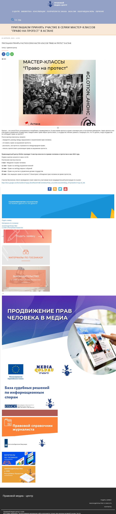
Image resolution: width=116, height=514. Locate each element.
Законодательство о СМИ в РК (100, 503)
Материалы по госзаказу (10, 223)
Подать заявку (6, 220)
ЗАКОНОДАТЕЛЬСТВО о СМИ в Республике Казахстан (12, 227)
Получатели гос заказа (57, 11)
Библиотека (26, 11)
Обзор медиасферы (86, 11)
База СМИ (72, 11)
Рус (19, 20)
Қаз (16, 20)
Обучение (100, 11)
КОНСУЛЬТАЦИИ (39, 11)
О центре (16, 11)
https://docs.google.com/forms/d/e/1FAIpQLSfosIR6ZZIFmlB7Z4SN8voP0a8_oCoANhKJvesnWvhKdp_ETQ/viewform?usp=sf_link (43, 183)
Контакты (107, 507)
